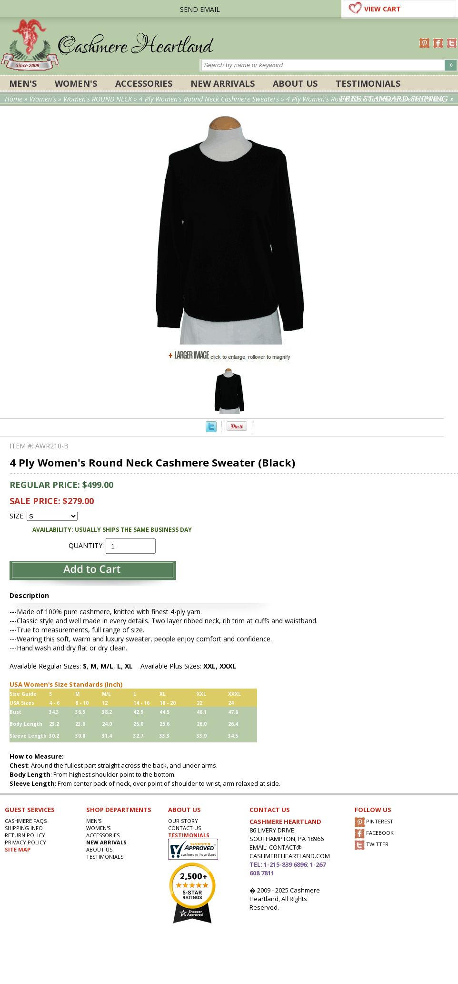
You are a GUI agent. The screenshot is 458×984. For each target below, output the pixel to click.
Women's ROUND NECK (97, 98)
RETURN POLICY (25, 835)
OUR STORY (183, 820)
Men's (23, 83)
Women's (76, 83)
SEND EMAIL (200, 9)
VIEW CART (382, 8)
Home (13, 98)
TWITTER (371, 845)
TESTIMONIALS (188, 835)
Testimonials (368, 83)
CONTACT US (184, 828)
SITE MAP (17, 849)
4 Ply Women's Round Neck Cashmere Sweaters (209, 98)
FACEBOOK (374, 834)
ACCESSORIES (143, 83)
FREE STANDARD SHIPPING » (396, 99)
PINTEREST (374, 822)
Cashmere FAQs (26, 820)
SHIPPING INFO (24, 828)
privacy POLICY (25, 842)
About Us (295, 83)
